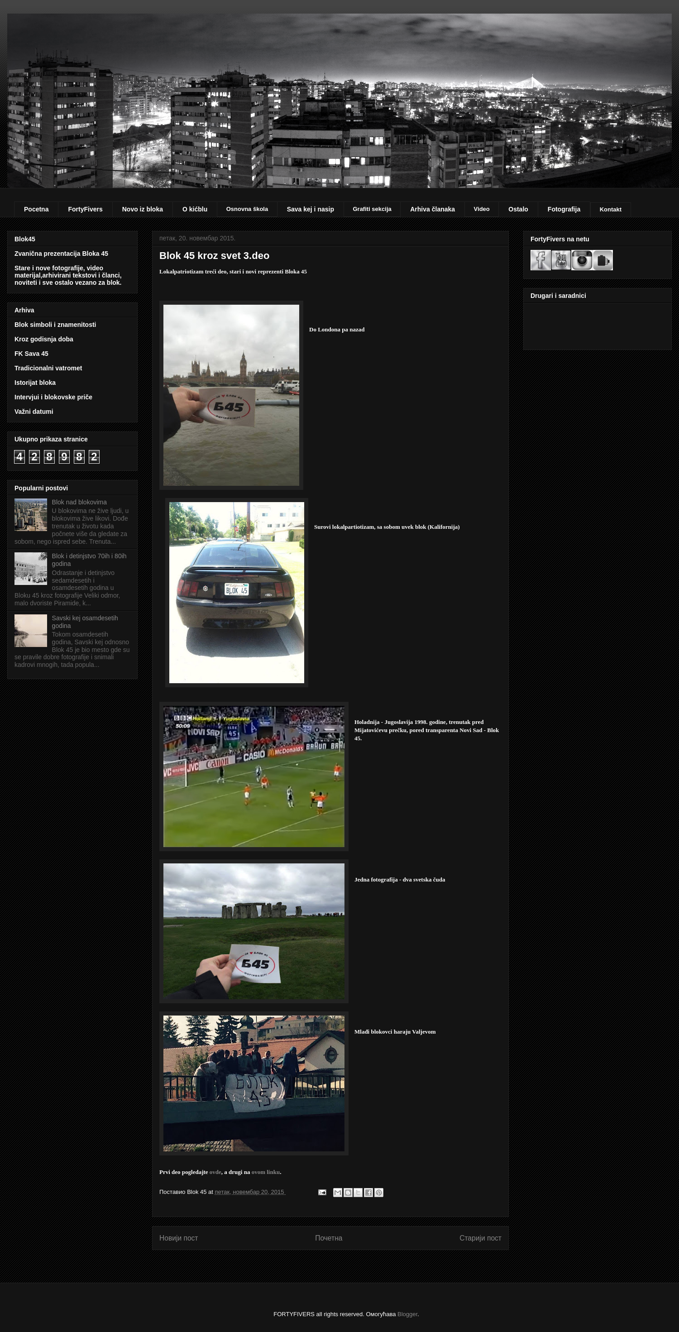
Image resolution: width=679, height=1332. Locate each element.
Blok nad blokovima (79, 502)
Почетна (328, 1238)
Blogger (407, 1314)
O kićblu (194, 209)
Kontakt (611, 209)
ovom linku (266, 1172)
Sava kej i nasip (310, 209)
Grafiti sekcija (372, 209)
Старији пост (480, 1238)
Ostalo (518, 209)
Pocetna (36, 209)
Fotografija (564, 209)
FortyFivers (85, 209)
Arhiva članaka (432, 209)
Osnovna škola (247, 209)
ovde (215, 1172)
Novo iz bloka (142, 209)
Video (482, 209)
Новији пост (178, 1238)
